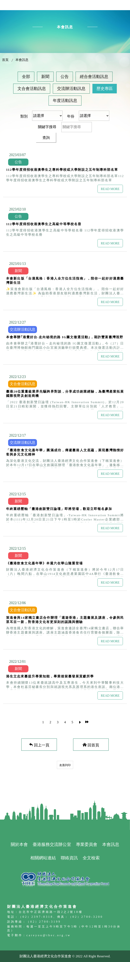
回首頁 (93, 745)
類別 (24, 116)
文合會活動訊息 (31, 88)
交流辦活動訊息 (71, 88)
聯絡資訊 (69, 857)
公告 (65, 76)
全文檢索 (91, 857)
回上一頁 (41, 745)
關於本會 (19, 844)
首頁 (5, 60)
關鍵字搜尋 (47, 127)
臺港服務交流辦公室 (52, 844)
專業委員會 (86, 844)
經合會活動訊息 (94, 76)
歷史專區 (104, 88)
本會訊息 (21, 60)
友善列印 (65, 765)
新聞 (45, 76)
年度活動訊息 (65, 100)
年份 (70, 116)
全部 (26, 76)
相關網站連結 (43, 857)
